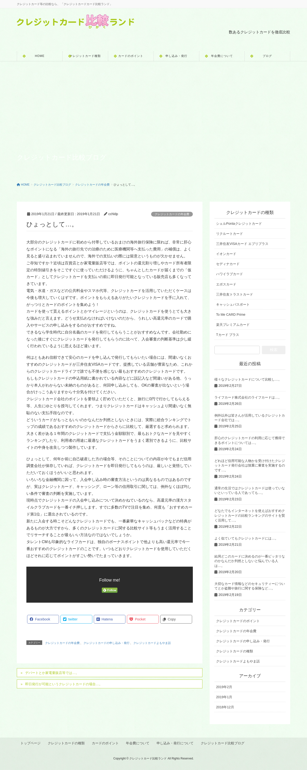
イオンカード (226, 254)
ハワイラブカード (229, 274)
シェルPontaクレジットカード (239, 223)
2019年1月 (224, 697)
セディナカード (228, 264)
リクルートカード (229, 234)
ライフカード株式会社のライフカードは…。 (248, 397)
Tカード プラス (227, 335)
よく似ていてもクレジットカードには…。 (246, 538)
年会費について (138, 743)
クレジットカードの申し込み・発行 (106, 643)
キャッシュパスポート (233, 304)
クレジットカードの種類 (234, 651)
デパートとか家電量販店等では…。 (52, 673)
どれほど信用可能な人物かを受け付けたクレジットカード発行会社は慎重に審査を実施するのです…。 (249, 465)
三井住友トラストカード (234, 294)
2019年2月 (224, 687)
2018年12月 (225, 707)
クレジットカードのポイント (238, 621)
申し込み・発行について (176, 743)
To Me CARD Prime (230, 314)
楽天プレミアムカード (233, 325)
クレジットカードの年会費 (172, 214)
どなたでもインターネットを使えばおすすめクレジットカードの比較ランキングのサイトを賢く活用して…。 (249, 515)
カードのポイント (106, 743)
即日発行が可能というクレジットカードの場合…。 (63, 684)
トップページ (31, 743)
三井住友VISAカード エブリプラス (242, 244)
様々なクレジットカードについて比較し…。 (248, 379)
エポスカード (226, 284)
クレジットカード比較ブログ (224, 743)
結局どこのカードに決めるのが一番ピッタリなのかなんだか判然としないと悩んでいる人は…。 (249, 561)
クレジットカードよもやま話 (152, 643)
